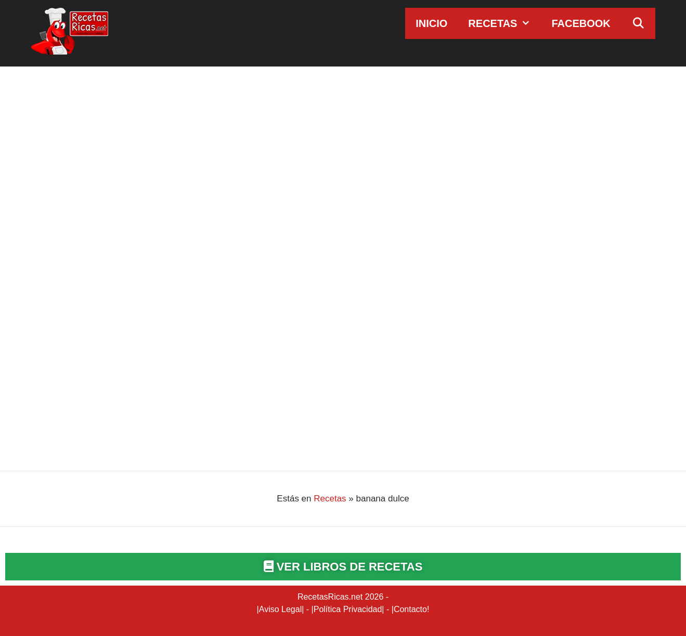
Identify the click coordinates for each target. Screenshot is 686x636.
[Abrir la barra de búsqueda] (638, 23)
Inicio (431, 23)
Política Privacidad (348, 609)
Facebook (580, 23)
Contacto (410, 609)
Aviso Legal (280, 609)
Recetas (504, 23)
